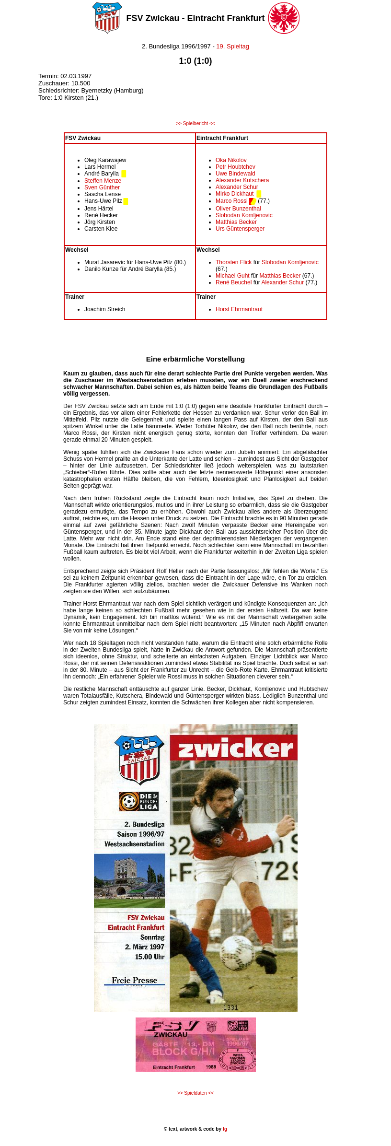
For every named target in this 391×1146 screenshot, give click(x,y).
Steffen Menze (102, 180)
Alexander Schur (237, 187)
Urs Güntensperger (240, 228)
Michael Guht (233, 275)
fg (224, 1129)
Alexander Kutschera (242, 180)
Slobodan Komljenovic (244, 215)
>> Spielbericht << (195, 123)
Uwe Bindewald (235, 173)
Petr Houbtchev (235, 167)
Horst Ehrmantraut (239, 309)
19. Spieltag (232, 46)
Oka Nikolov (231, 160)
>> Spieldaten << (195, 1093)
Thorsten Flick (234, 262)
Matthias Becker (236, 222)
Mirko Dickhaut (234, 193)
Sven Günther (102, 187)
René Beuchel (234, 282)
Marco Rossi (232, 201)
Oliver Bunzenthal (238, 208)
